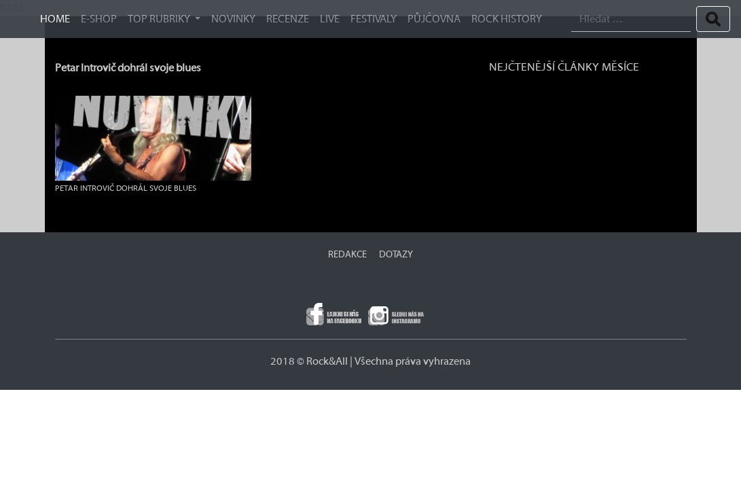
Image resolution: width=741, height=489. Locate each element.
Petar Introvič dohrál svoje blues (128, 68)
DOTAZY (396, 254)
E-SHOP (99, 19)
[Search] (631, 19)
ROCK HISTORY (506, 19)
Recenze (287, 19)
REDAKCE (347, 254)
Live (330, 19)
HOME (55, 19)
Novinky (233, 19)
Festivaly (373, 19)
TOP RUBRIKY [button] (160, 19)
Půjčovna (434, 19)
